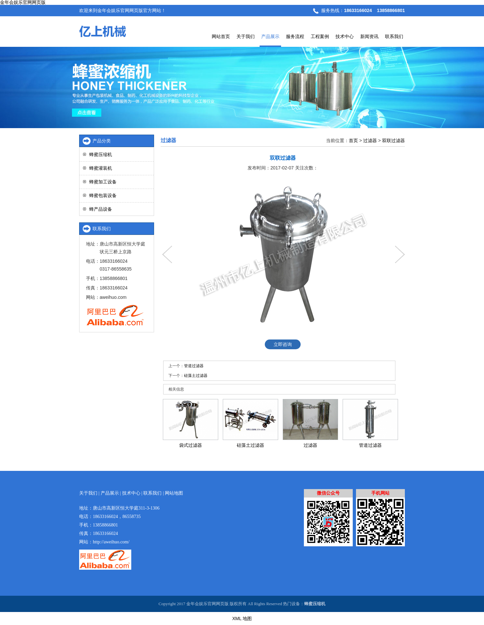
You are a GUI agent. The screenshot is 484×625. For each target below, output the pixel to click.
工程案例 (320, 36)
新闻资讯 (369, 36)
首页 (353, 140)
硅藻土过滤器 (195, 375)
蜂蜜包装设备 (103, 195)
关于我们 (245, 36)
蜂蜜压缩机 (100, 154)
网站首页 (221, 36)
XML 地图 (242, 618)
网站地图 (174, 493)
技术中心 (344, 36)
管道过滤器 (194, 366)
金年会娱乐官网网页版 (23, 2)
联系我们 (394, 36)
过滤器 (370, 140)
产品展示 (270, 36)
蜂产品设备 (100, 209)
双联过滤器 (393, 140)
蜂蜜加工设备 (103, 181)
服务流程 (295, 36)
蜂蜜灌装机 (100, 168)
